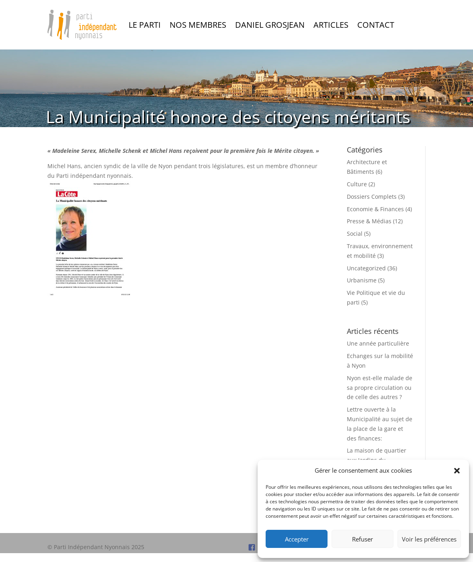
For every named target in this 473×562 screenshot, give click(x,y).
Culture (357, 184)
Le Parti (145, 24)
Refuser (362, 539)
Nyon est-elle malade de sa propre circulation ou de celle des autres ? (379, 387)
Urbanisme (362, 280)
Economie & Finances (375, 209)
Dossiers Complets (372, 196)
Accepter (297, 539)
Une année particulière (378, 343)
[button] (457, 471)
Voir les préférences (429, 539)
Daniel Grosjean (270, 24)
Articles (330, 24)
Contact (375, 24)
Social (354, 233)
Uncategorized (366, 268)
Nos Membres (198, 24)
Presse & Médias (369, 221)
